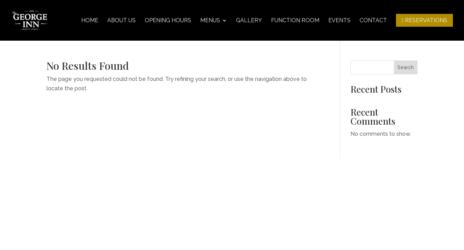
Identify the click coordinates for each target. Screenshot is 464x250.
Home (89, 21)
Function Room (295, 21)
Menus (210, 21)
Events (339, 21)
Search (405, 67)
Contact (373, 21)
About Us (121, 21)
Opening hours (168, 21)
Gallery (249, 21)
